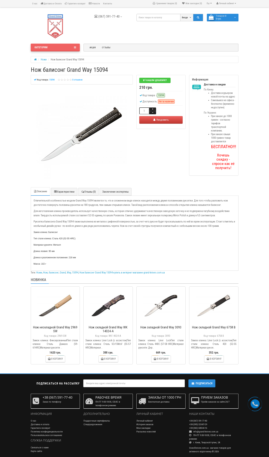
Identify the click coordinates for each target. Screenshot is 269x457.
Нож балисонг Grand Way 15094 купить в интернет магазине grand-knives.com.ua (122, 272)
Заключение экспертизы (115, 191)
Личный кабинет (144, 420)
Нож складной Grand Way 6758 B (214, 327)
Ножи (39, 272)
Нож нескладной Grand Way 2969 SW (55, 329)
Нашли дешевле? (155, 80)
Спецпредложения (92, 424)
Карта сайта (36, 451)
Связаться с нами (40, 447)
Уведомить (161, 119)
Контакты (107, 3)
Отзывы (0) (88, 191)
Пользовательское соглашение (46, 435)
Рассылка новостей (146, 431)
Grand (63, 272)
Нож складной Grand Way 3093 (160, 327)
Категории (55, 47)
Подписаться (201, 383)
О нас (34, 3)
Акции (93, 47)
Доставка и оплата (40, 424)
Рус (209, 3)
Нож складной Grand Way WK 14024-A (108, 329)
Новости (94, 3)
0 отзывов (77, 79)
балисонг (54, 272)
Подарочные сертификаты (96, 420)
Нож (45, 272)
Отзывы (106, 47)
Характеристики (64, 191)
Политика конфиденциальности (47, 431)
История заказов (144, 424)
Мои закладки (143, 428)
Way (69, 272)
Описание (40, 191)
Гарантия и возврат (75, 3)
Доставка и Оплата (51, 3)
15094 (75, 272)
